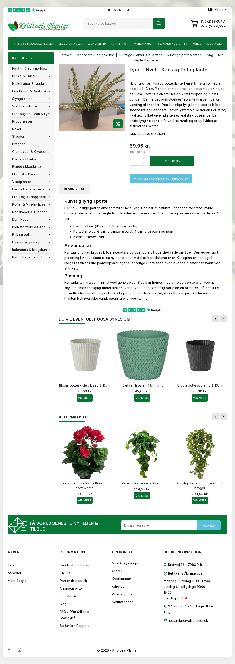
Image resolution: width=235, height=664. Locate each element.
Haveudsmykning (26, 242)
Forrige (215, 318)
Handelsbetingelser (75, 565)
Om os (65, 573)
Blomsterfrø (97, 43)
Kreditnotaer (121, 579)
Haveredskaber (142, 43)
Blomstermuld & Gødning (31, 227)
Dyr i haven (21, 219)
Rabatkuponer (123, 594)
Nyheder (14, 573)
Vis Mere (84, 398)
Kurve (197, 43)
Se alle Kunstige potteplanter (161, 178)
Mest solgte (17, 581)
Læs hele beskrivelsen (147, 133)
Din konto (122, 552)
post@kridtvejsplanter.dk (188, 620)
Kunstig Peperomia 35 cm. (142, 483)
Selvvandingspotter (172, 43)
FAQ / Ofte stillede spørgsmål (74, 615)
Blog (63, 604)
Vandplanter (22, 182)
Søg (159, 23)
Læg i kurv (171, 161)
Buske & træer (24, 76)
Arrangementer (71, 588)
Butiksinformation (183, 552)
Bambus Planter (24, 159)
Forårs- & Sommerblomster (33, 68)
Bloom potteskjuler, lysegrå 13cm (84, 385)
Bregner (18, 144)
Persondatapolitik (73, 581)
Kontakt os (68, 596)
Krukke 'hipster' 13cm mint (142, 385)
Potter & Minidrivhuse (29, 204)
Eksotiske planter (26, 174)
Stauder (18, 136)
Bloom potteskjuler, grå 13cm (199, 385)
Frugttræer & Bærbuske (31, 91)
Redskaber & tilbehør (30, 212)
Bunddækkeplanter (27, 166)
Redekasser (214, 43)
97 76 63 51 (175, 607)
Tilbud (13, 565)
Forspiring (118, 43)
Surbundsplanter (25, 106)
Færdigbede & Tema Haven (33, 189)
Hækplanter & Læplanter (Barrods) (33, 83)
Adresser (119, 586)
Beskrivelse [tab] (74, 189)
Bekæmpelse (23, 234)
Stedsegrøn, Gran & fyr (30, 114)
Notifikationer (122, 602)
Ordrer (117, 571)
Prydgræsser (22, 121)
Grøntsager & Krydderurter (33, 151)
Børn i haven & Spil (27, 257)
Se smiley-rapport (74, 626)
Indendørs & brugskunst (31, 250)
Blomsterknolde (70, 43)
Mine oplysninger (125, 563)
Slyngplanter (22, 99)
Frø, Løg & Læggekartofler (33, 43)
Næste (223, 318)
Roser (17, 129)
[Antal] (135, 161)
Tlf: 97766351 (117, 10)
